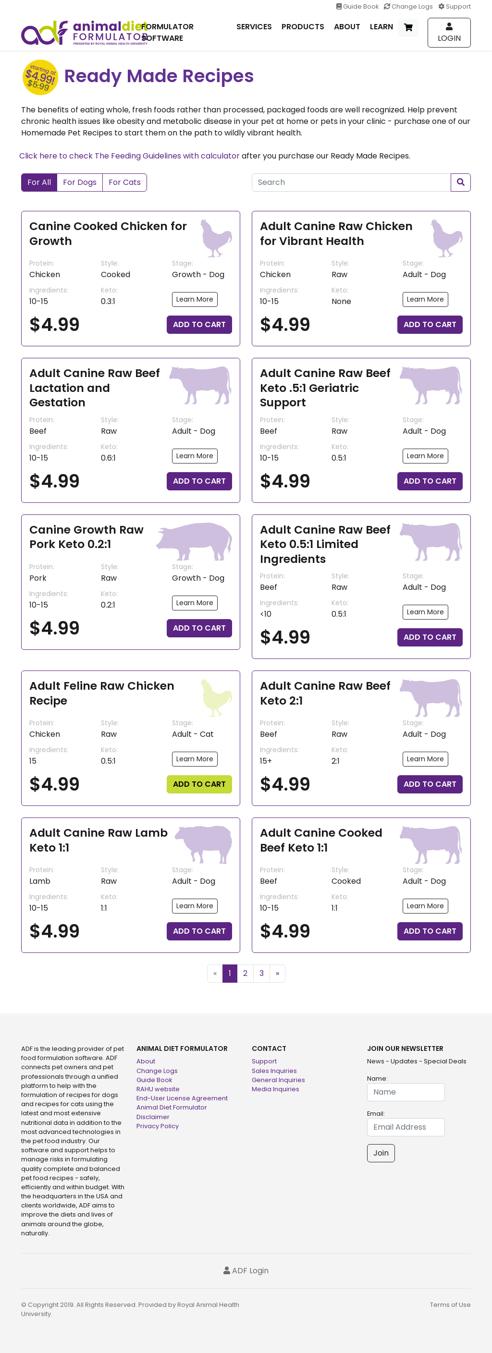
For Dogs (80, 182)
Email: (376, 1113)
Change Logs (409, 6)
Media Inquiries (275, 1089)
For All (39, 182)
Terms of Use (450, 1305)
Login (449, 33)
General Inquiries (278, 1080)
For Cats (125, 182)
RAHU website (158, 1089)
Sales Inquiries (274, 1071)
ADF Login (246, 1270)
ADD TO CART (199, 324)
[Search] (351, 182)
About (145, 1061)
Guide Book (358, 6)
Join (381, 1152)
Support (454, 6)
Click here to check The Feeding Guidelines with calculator (129, 155)
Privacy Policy (157, 1126)
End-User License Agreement (182, 1098)
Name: (377, 1078)
